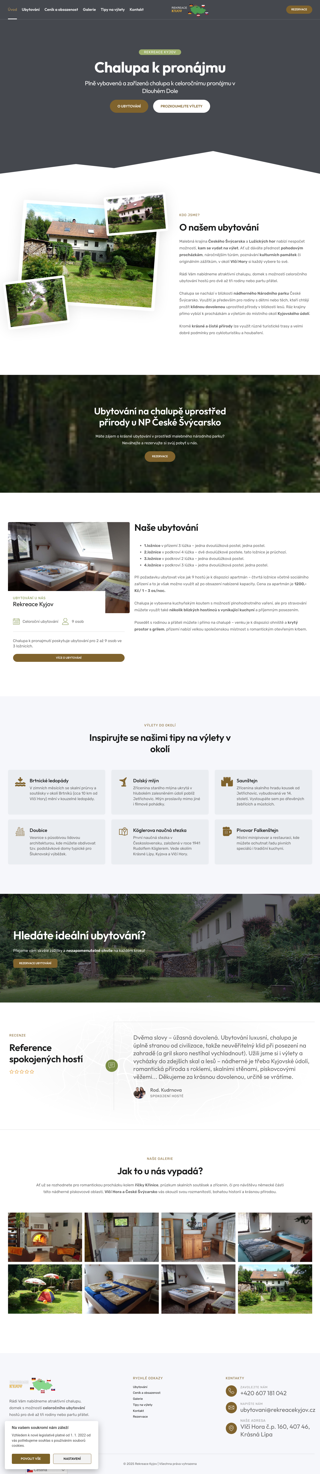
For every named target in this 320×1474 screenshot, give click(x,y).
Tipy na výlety (113, 9)
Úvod (12, 9)
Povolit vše (31, 1459)
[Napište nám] (232, 1407)
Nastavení (72, 1459)
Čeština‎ (37, 1470)
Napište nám (255, 1403)
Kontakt (137, 9)
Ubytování (31, 9)
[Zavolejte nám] (232, 1388)
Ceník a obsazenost (61, 9)
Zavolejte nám (258, 1385)
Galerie (89, 9)
